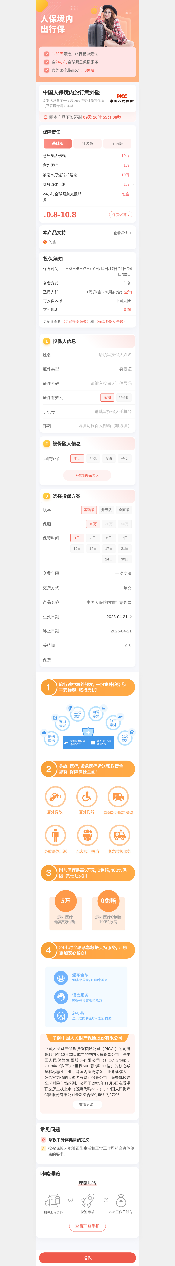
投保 (87, 1257)
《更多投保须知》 (76, 321)
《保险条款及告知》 (111, 321)
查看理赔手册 (87, 1226)
